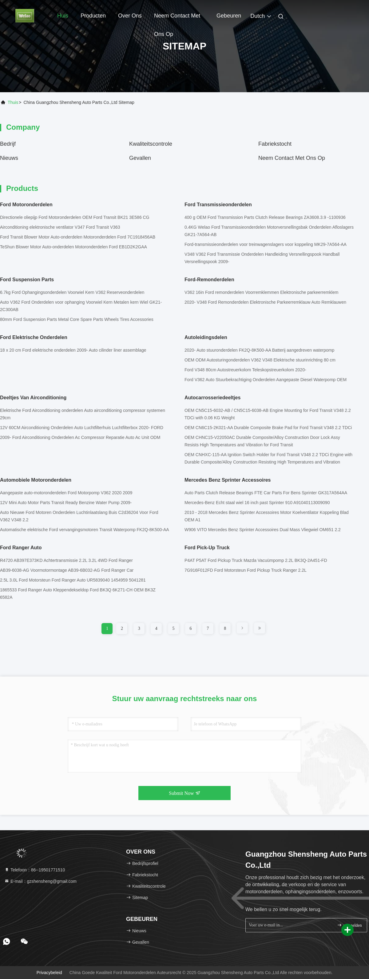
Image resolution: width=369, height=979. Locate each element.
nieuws (9, 158)
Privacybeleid (49, 972)
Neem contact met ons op (177, 19)
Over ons (130, 16)
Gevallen (140, 158)
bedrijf (8, 144)
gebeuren (228, 16)
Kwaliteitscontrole (150, 144)
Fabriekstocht (275, 144)
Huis (62, 16)
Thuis (13, 102)
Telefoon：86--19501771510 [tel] (34, 869)
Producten (93, 16)
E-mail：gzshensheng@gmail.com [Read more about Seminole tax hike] (40, 881)
